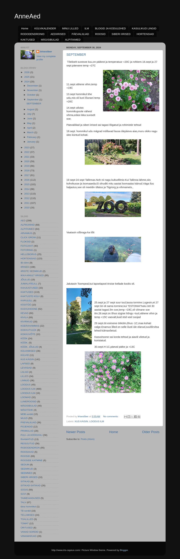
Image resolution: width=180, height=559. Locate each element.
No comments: (111, 416)
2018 (27, 170)
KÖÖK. (24, 342)
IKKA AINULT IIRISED (32, 275)
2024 (27, 81)
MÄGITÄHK (27, 410)
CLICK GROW (28, 237)
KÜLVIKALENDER (45, 28)
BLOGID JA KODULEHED (110, 28)
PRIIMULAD (27, 431)
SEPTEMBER (76, 54)
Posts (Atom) (88, 439)
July (29, 114)
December (33, 85)
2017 (27, 175)
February (32, 137)
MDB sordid (27, 414)
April (30, 127)
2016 (27, 179)
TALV (23, 502)
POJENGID (27, 426)
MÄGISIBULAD (50, 39)
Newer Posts (75, 432)
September (33, 99)
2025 (27, 77)
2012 (27, 198)
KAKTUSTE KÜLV (30, 296)
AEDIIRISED (58, 33)
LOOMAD (26, 397)
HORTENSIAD (145, 33)
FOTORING (27, 250)
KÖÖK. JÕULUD (29, 347)
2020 (27, 161)
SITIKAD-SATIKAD (31, 485)
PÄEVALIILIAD (80, 33)
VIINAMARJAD (29, 536)
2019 (27, 166)
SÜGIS (24, 489)
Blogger (124, 550)
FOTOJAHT (27, 246)
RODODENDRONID (32, 33)
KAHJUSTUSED (29, 288)
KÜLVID (25, 355)
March (30, 132)
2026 (27, 72)
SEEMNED (26, 473)
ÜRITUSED (27, 527)
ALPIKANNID (28, 224)
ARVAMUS (26, 233)
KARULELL (27, 300)
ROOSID (100, 33)
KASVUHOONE (29, 309)
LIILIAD (24, 372)
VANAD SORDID (29, 532)
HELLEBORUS (29, 254)
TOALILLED (27, 519)
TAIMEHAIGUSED (30, 498)
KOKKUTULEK (29, 330)
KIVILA (24, 317)
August (31, 109)
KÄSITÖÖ (26, 304)
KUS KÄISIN (81, 421)
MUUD (24, 418)
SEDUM (25, 464)
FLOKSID (26, 241)
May (29, 123)
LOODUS (26, 384)
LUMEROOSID (29, 401)
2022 (27, 152)
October (31, 94)
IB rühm (25, 262)
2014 (27, 189)
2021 (27, 156)
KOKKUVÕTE (28, 334)
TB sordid (26, 510)
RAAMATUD (27, 439)
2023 (27, 147)
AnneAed (27, 16)
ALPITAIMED (73, 39)
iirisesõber (46, 51)
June (30, 118)
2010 (27, 207)
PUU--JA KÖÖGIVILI (32, 435)
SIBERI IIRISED (121, 33)
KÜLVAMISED (28, 351)
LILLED (24, 376)
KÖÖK (24, 338)
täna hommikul (28, 506)
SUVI (23, 494)
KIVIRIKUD (27, 321)
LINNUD (25, 380)
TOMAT (25, 523)
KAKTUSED (28, 39)
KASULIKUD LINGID (144, 28)
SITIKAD (25, 481)
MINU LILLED (70, 28)
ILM (87, 28)
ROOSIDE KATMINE (32, 460)
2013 (27, 193)
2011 (27, 203)
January (31, 141)
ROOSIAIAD (27, 452)
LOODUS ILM (96, 421)
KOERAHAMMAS (30, 325)
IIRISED (25, 267)
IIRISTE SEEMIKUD (31, 271)
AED (23, 220)
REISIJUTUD (28, 443)
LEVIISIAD (26, 367)
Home (24, 28)
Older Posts (150, 432)
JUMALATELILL (29, 283)
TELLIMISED (27, 515)
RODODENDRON (30, 447)
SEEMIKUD (27, 468)
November (33, 90)
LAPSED (25, 363)
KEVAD (24, 313)
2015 (27, 184)
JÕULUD (25, 279)
